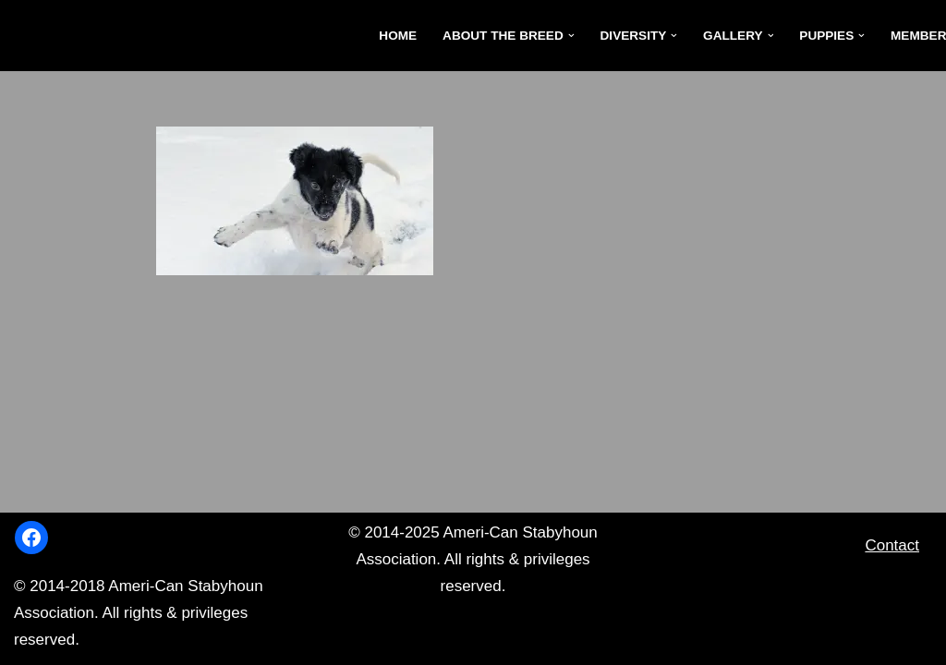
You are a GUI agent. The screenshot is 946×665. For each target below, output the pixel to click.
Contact (892, 545)
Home (398, 35)
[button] (571, 35)
